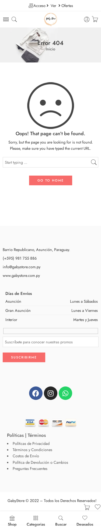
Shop (12, 521)
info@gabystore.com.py (21, 266)
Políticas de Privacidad (31, 443)
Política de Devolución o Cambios (40, 462)
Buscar (61, 521)
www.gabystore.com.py (21, 275)
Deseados (84, 521)
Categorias (36, 521)
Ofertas (67, 5)
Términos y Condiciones (32, 449)
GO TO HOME (50, 180)
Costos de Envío (26, 456)
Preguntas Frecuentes (30, 468)
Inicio (50, 49)
